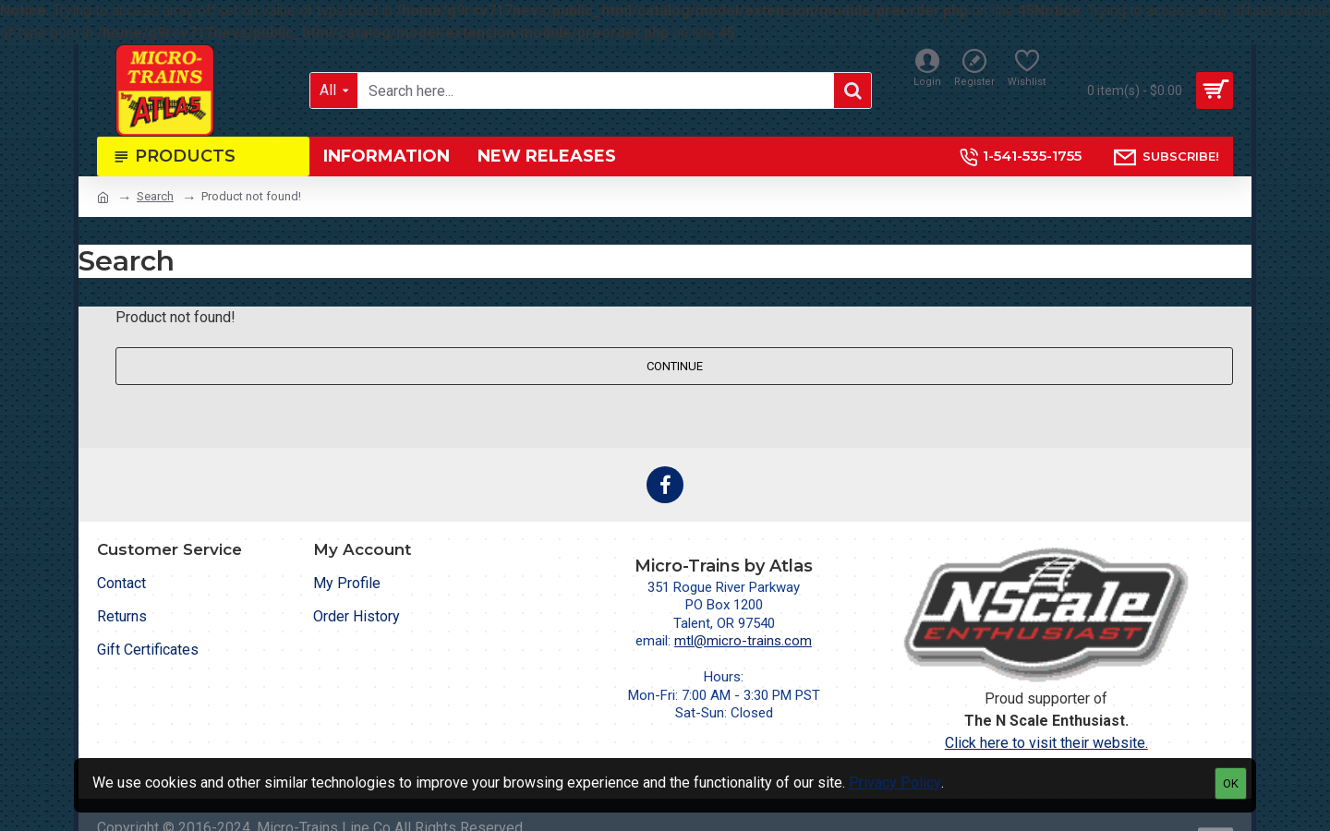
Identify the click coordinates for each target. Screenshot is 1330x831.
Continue (675, 366)
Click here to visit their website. (1046, 743)
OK (1231, 783)
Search (155, 196)
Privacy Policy (895, 782)
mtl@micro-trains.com (743, 640)
